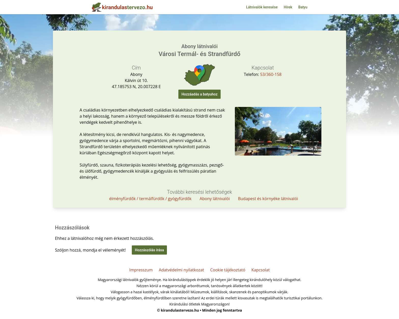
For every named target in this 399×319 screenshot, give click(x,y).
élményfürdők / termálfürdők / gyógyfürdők (150, 198)
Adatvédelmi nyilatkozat (181, 270)
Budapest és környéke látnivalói (268, 198)
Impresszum (141, 270)
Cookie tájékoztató (227, 270)
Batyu (302, 7)
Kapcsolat (260, 270)
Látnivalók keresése (262, 7)
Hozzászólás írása (149, 250)
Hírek (288, 7)
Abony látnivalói (215, 198)
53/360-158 (270, 74)
